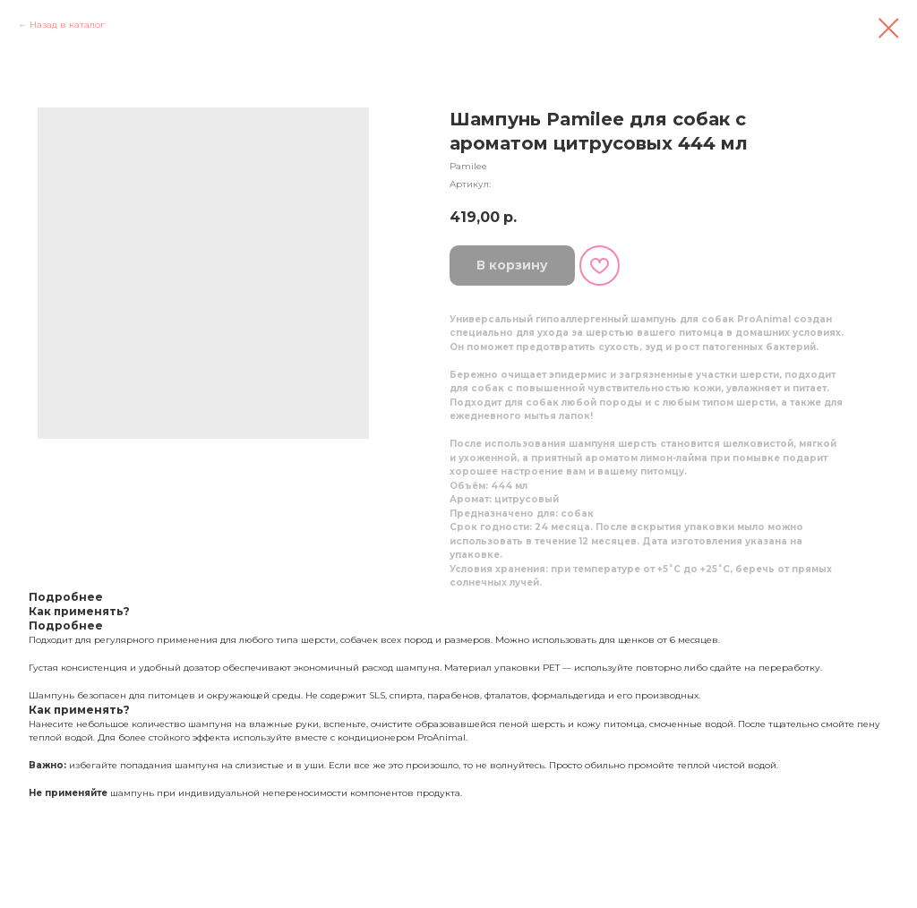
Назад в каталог (67, 24)
